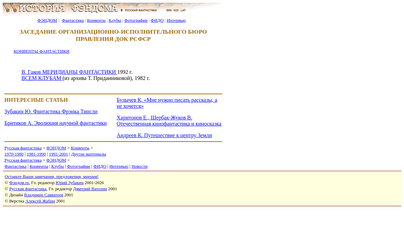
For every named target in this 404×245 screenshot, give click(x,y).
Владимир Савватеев (43, 194)
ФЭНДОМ (47, 20)
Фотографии (136, 20)
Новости (140, 166)
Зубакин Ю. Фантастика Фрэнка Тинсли (51, 111)
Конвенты (96, 20)
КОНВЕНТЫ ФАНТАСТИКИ (41, 51)
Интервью (176, 20)
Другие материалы (88, 154)
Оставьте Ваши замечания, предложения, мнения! (51, 176)
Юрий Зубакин (70, 182)
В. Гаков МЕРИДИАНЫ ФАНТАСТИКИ (69, 72)
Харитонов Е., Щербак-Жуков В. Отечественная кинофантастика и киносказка (169, 121)
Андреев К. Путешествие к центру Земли (164, 135)
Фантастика (73, 20)
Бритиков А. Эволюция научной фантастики (55, 123)
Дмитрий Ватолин (90, 188)
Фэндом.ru (19, 182)
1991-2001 (58, 154)
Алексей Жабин (40, 200)
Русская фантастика (22, 147)
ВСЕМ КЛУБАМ (42, 78)
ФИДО (157, 20)
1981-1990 (36, 154)
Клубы (114, 20)
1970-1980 (13, 154)
